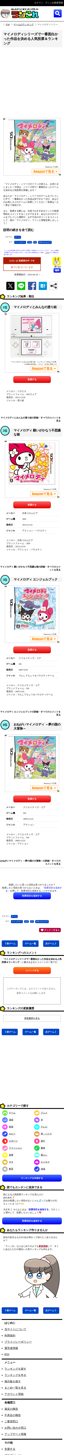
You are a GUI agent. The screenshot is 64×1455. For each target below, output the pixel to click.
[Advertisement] (32, 84)
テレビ (40, 1126)
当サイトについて (15, 1329)
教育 (7, 1169)
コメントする (32, 970)
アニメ (40, 1112)
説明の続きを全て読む (18, 230)
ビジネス (42, 1162)
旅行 (39, 1141)
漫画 (7, 1119)
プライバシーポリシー (18, 1341)
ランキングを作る (15, 1375)
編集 (57, 270)
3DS (29, 242)
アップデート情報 (15, 1434)
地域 (39, 1169)
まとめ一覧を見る (15, 1387)
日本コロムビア (45, 242)
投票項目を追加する (32, 1221)
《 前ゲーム (10, 943)
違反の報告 (11, 1408)
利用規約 (9, 1335)
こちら (47, 252)
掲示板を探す (12, 1381)
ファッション (12, 1148)
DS (35, 242)
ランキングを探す (15, 1368)
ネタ (7, 1162)
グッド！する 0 (50, 930)
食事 (7, 1155)
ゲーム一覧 (30, 943)
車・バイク (43, 1133)
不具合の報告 (12, 1415)
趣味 (39, 1148)
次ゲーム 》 (51, 943)
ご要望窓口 (11, 1421)
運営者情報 (11, 1348)
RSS (6, 1354)
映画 (7, 1126)
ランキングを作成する (32, 1178)
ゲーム (17, 237)
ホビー (9, 1133)
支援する (9, 1448)
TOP (8, 24)
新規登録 (43, 1246)
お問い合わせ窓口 (15, 1427)
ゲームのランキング (24, 24)
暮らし (40, 1155)
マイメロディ (20, 242)
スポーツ (10, 1141)
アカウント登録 (14, 1394)
